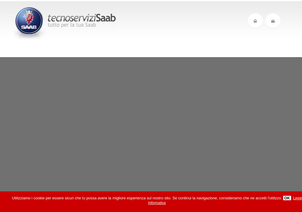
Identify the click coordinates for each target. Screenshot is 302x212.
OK (287, 198)
